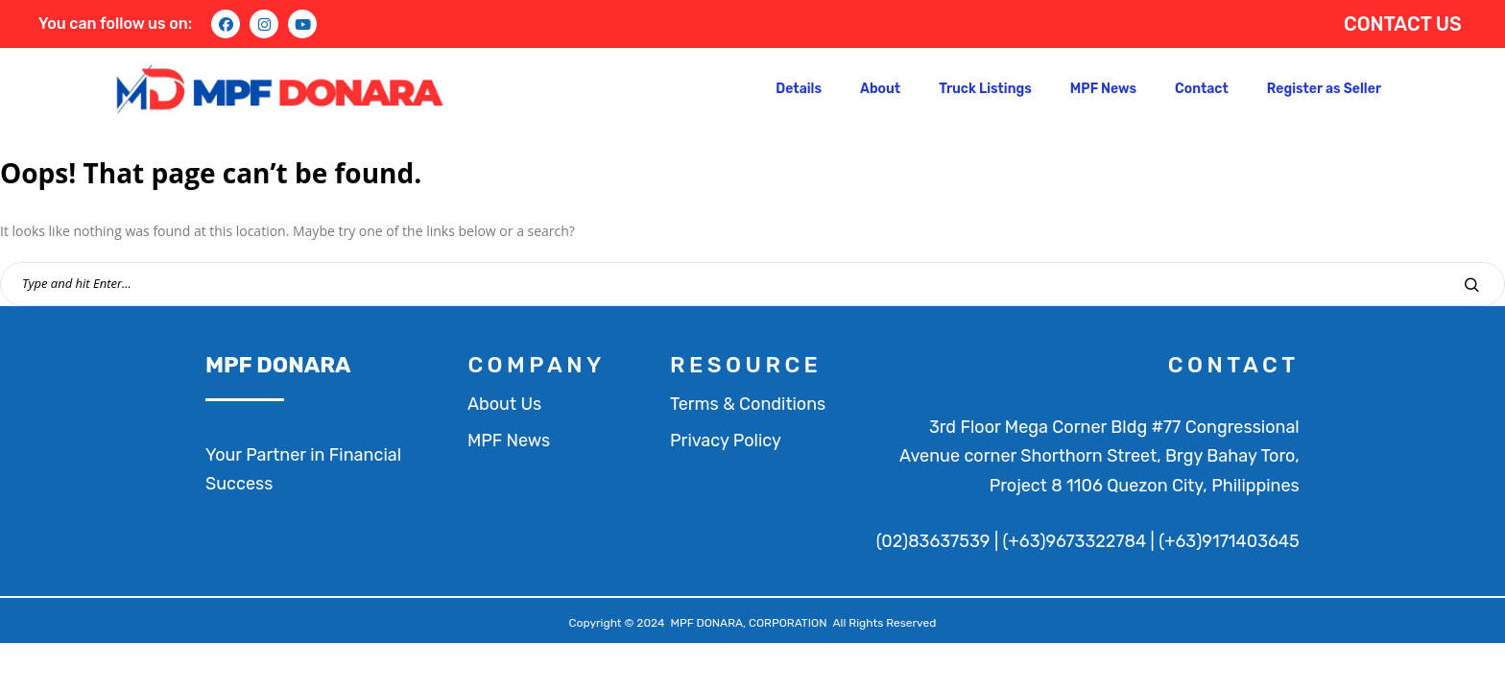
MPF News (1103, 89)
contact (1234, 364)
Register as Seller (1324, 89)
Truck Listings (985, 89)
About (880, 89)
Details (799, 89)
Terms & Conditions (747, 404)
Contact (1202, 89)
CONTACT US (1403, 24)
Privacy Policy (725, 440)
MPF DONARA (278, 364)
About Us (504, 404)
